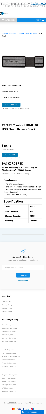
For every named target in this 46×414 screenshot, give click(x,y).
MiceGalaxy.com (8, 350)
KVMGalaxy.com (7, 335)
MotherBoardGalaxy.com (11, 356)
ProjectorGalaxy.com (9, 375)
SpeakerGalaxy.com (9, 381)
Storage (5, 33)
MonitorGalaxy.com (9, 353)
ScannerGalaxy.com (9, 378)
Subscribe (23, 275)
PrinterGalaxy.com (9, 363)
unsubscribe (23, 280)
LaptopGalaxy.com (9, 338)
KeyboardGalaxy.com (9, 331)
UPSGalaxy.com (7, 388)
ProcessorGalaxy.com (10, 366)
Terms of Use (7, 311)
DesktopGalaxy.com (9, 328)
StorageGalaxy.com (9, 385)
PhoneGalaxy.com (8, 360)
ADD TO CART (10, 154)
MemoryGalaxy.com (9, 341)
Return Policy (7, 308)
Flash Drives (24, 33)
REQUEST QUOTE (11, 105)
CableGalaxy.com (8, 325)
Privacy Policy (7, 305)
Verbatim (33, 33)
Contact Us (6, 301)
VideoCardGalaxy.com (10, 391)
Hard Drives (13, 33)
